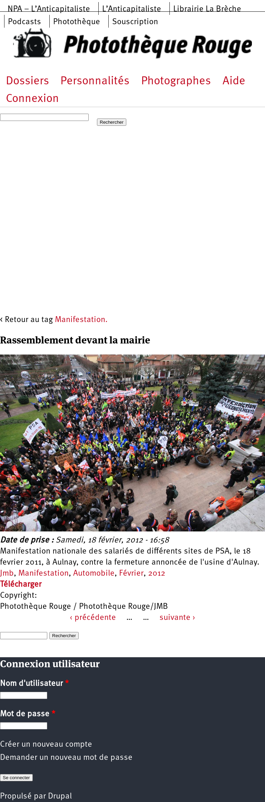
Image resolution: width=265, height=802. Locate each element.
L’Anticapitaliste (131, 9)
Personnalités (94, 81)
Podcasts (24, 22)
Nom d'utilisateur (34, 684)
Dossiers (27, 81)
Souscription (135, 22)
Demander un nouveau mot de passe (66, 758)
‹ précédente (93, 618)
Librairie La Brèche (207, 9)
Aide (234, 81)
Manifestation (43, 573)
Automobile (94, 573)
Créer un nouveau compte (46, 744)
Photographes (176, 81)
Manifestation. (81, 320)
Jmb (7, 573)
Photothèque (76, 22)
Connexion (32, 99)
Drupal (60, 796)
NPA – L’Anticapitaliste (49, 9)
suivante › (177, 618)
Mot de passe (27, 714)
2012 (156, 573)
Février (131, 573)
